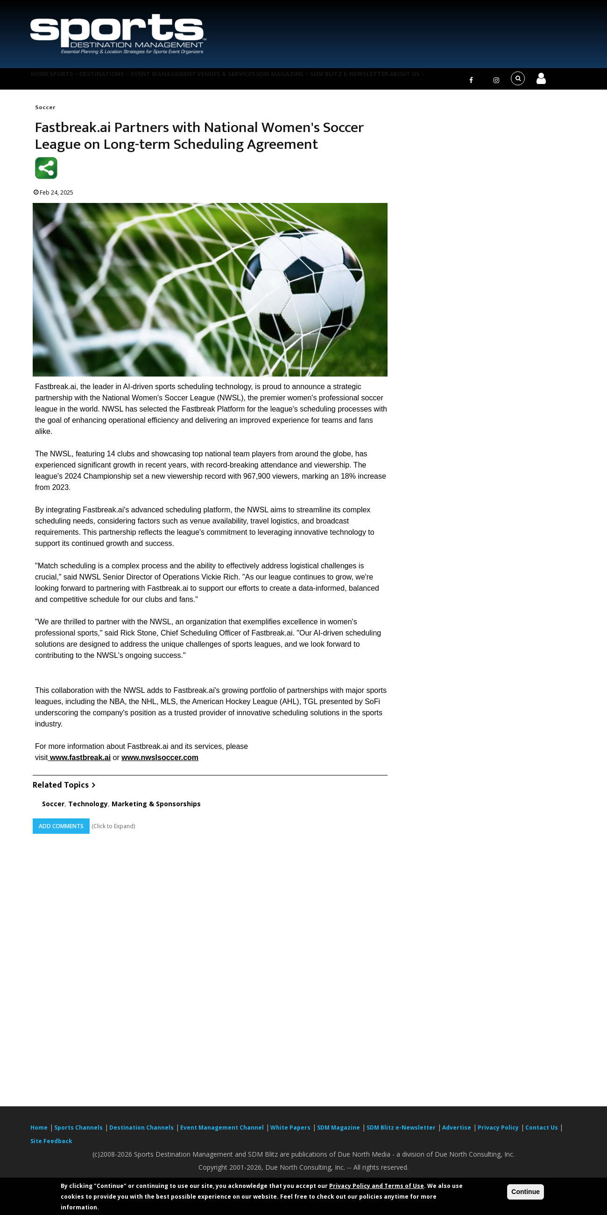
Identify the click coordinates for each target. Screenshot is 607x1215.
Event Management (186, 81)
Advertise (456, 1134)
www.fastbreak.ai (80, 763)
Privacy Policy (498, 1134)
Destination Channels (141, 1134)
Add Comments (61, 832)
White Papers (290, 1134)
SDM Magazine (316, 81)
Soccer (45, 113)
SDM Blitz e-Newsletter (386, 81)
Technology (88, 809)
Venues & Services (254, 81)
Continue (525, 1191)
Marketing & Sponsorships (156, 809)
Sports (76, 81)
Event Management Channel (222, 1134)
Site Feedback (51, 1147)
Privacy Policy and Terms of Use (376, 1186)
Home (43, 81)
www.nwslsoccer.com (159, 763)
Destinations (123, 81)
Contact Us (542, 1134)
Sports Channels (78, 1134)
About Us (450, 81)
